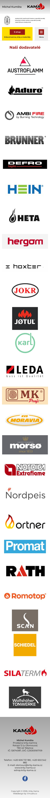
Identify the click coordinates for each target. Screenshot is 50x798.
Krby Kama (34, 791)
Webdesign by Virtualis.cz (25, 793)
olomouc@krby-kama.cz (29, 765)
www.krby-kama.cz (25, 767)
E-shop (17, 32)
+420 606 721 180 (22, 760)
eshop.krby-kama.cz (25, 770)
